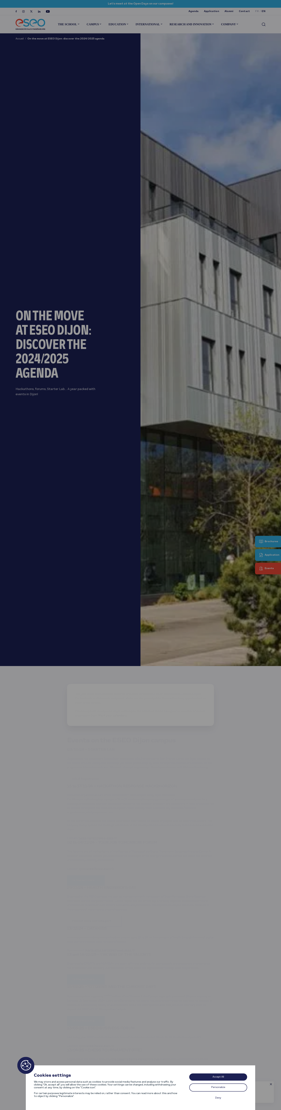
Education (117, 24)
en (263, 11)
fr (257, 11)
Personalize (218, 1087)
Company (228, 24)
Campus (93, 24)
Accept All (218, 1077)
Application (211, 11)
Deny (218, 1098)
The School (67, 24)
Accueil (20, 38)
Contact (244, 11)
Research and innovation (190, 24)
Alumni (229, 11)
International (147, 24)
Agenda (194, 11)
